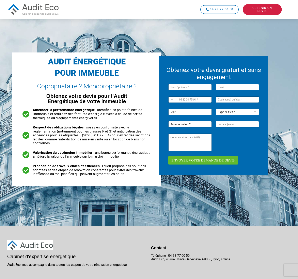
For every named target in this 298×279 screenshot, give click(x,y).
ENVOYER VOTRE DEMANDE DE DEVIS (203, 160)
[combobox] (171, 99)
